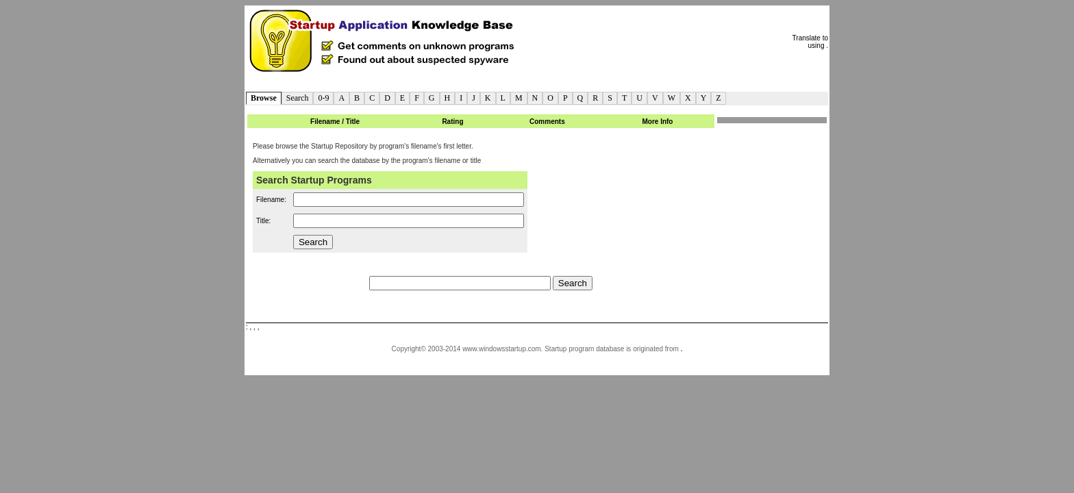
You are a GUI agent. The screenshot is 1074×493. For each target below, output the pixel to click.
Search (297, 98)
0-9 (323, 98)
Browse (264, 98)
